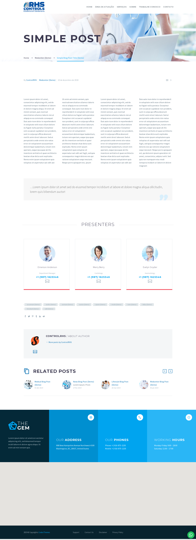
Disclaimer (103, 533)
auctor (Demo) (84, 305)
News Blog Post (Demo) (83, 382)
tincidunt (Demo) (33, 310)
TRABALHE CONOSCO (149, 7)
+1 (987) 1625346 (47, 278)
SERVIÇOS (122, 7)
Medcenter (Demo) (47, 80)
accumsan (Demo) (33, 305)
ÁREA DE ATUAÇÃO (104, 7)
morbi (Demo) (116, 305)
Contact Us (89, 533)
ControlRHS (31, 80)
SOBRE (132, 7)
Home (89, 7)
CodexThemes (44, 533)
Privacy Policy (117, 533)
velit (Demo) (49, 310)
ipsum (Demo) (100, 305)
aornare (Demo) (67, 305)
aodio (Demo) (51, 305)
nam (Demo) (132, 305)
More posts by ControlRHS (60, 343)
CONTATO (168, 7)
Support (76, 533)
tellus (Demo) (147, 305)
